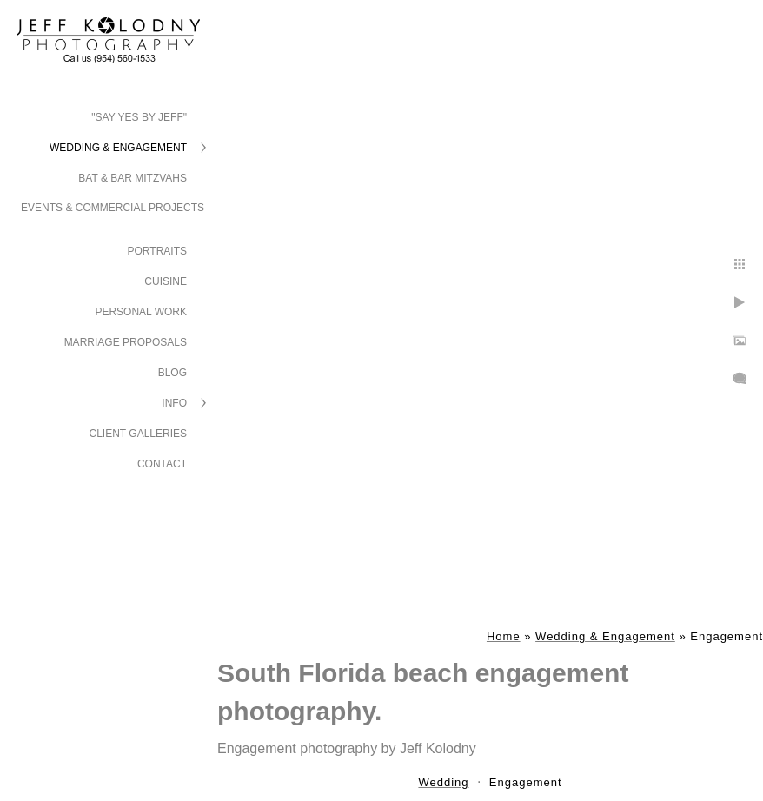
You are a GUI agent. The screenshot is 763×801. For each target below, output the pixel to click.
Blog (172, 373)
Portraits (157, 251)
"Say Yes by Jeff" (139, 117)
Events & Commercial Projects (112, 208)
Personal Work (141, 312)
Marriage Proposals (125, 342)
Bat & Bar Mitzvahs (132, 178)
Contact (162, 464)
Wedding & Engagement (118, 148)
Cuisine (165, 281)
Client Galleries (139, 433)
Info (174, 403)
